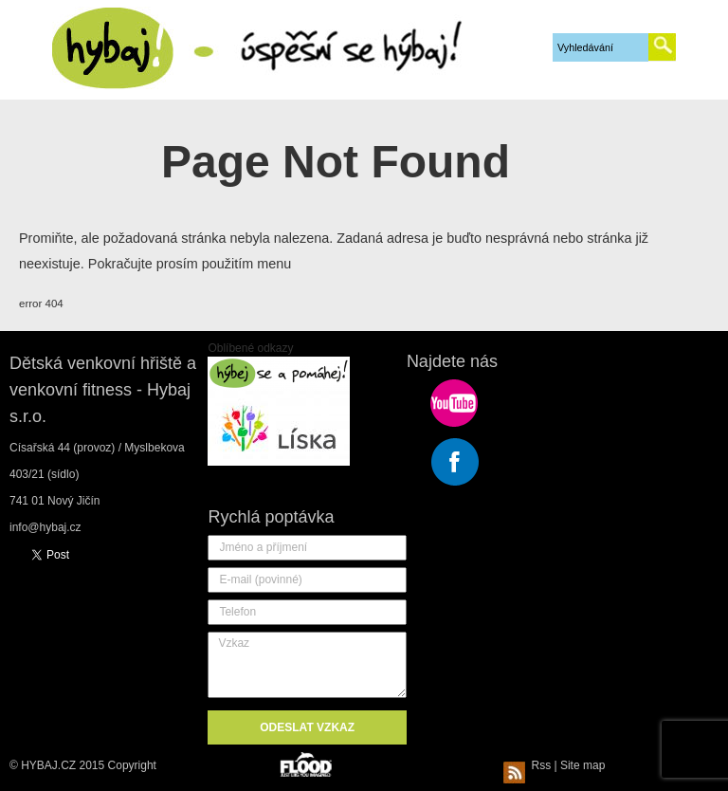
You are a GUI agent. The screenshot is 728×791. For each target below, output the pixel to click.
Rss (530, 765)
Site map (582, 765)
